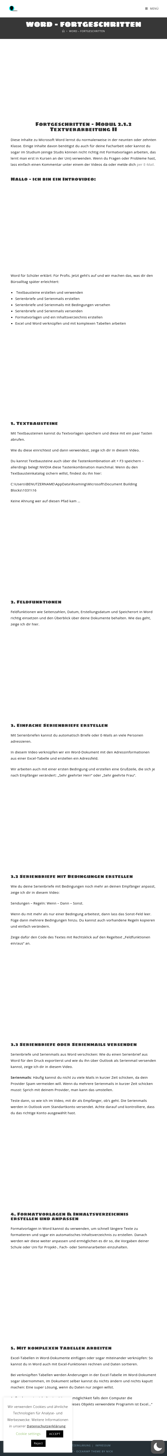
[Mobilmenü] (152, 9)
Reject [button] (38, 1443)
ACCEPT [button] (54, 1434)
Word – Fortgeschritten (87, 31)
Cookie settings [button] (28, 1433)
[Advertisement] (83, 73)
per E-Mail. (146, 164)
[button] (158, 1447)
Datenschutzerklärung (73, 1445)
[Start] (63, 31)
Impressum (103, 1445)
